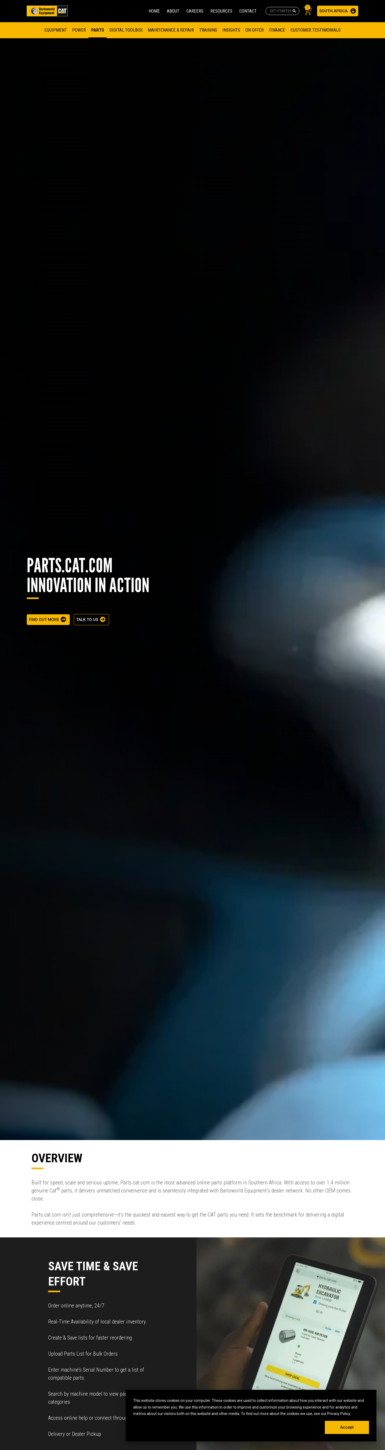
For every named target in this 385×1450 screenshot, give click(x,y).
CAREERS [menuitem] (194, 11)
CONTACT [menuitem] (248, 11)
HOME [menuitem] (154, 11)
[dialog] (251, 1415)
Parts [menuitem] (97, 30)
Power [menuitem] (79, 30)
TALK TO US (87, 619)
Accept (347, 1427)
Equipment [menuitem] (55, 30)
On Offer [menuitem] (254, 30)
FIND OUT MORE (44, 619)
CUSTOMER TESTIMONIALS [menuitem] (316, 30)
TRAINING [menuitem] (208, 30)
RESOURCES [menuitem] (221, 11)
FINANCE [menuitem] (277, 30)
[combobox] (282, 11)
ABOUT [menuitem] (173, 11)
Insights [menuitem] (231, 30)
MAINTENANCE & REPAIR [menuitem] (171, 30)
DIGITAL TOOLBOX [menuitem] (126, 30)
